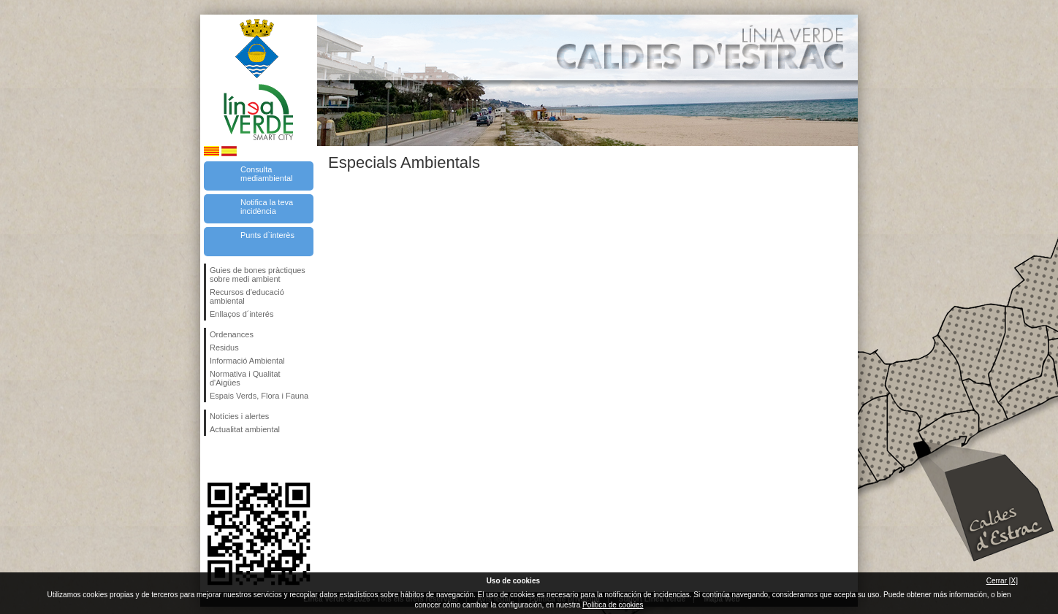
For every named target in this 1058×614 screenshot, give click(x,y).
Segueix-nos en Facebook (212, 459)
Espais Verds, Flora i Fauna (259, 395)
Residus (224, 347)
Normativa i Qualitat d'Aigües (245, 378)
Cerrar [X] (1002, 581)
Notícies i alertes (239, 416)
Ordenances (232, 334)
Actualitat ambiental (245, 429)
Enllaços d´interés (241, 314)
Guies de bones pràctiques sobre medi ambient (257, 274)
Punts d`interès (267, 235)
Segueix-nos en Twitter (237, 459)
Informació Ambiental (247, 360)
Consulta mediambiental (266, 174)
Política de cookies (612, 605)
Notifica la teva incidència (266, 206)
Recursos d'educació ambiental (247, 296)
